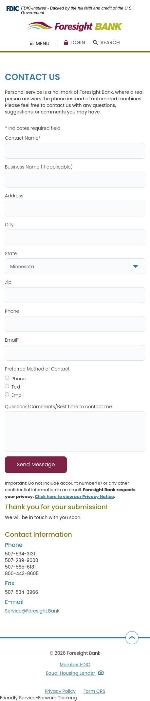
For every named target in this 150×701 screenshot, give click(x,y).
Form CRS (94, 691)
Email (12, 340)
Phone (12, 311)
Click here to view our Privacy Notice (74, 496)
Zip (8, 282)
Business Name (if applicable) (39, 167)
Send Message (36, 464)
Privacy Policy (60, 691)
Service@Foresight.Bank (32, 611)
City (9, 224)
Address (14, 195)
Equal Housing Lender (75, 673)
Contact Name (23, 138)
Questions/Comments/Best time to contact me (58, 406)
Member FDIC (75, 664)
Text (12, 387)
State (11, 253)
